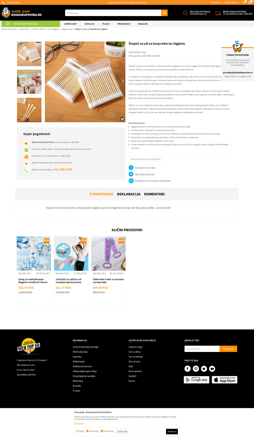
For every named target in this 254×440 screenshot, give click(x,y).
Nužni (81, 431)
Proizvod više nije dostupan (146, 159)
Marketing (78, 381)
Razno (132, 381)
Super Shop (24, 29)
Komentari (154, 193)
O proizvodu (101, 193)
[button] (116, 13)
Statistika (94, 431)
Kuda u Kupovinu (9, 29)
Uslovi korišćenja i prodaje (85, 347)
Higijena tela (67, 29)
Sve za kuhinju (136, 356)
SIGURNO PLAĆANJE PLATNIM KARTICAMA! (126, 2)
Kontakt (77, 386)
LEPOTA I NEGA (38, 29)
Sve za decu (135, 352)
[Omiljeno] (243, 2)
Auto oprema (135, 371)
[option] (127, 2)
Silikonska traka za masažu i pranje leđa (108, 281)
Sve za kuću (134, 361)
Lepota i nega (135, 347)
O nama (76, 390)
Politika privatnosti (82, 366)
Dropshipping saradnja (84, 376)
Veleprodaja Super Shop (85, 371)
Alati (131, 366)
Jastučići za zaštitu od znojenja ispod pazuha (68, 281)
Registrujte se (232, 2)
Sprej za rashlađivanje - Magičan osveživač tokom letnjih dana (33, 282)
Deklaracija (128, 193)
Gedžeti (132, 376)
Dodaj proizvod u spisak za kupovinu (150, 180)
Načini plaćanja (80, 352)
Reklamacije (79, 361)
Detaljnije (79, 423)
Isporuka (77, 356)
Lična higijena (53, 29)
